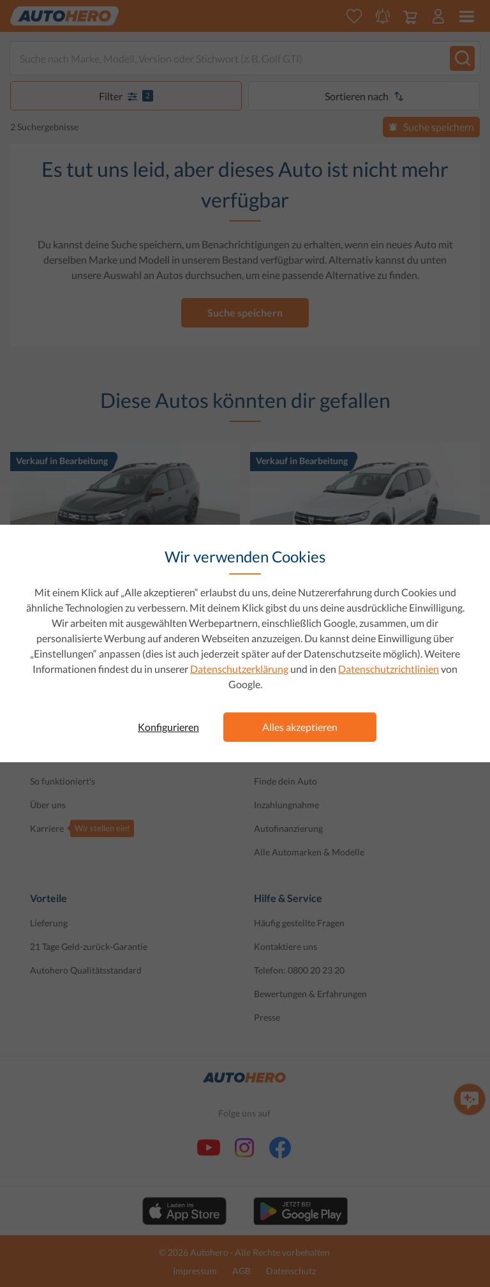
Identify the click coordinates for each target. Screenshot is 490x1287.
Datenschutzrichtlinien (388, 669)
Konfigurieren (168, 727)
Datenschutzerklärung (239, 669)
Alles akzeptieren (300, 727)
